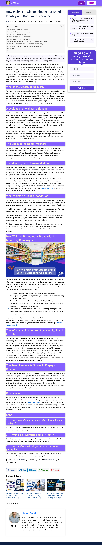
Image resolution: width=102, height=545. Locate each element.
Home (8, 21)
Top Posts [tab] (88, 13)
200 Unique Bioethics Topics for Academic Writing (82, 41)
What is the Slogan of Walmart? (18, 30)
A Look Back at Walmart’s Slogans (19, 32)
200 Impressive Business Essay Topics (82, 34)
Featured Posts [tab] (75, 13)
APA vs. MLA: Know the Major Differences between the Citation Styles (82, 20)
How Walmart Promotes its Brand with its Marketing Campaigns (28, 41)
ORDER (91, 3)
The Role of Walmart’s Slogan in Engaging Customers (25, 46)
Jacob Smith (20, 460)
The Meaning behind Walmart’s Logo (19, 37)
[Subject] (82, 75)
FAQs (10, 51)
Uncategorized (49, 460)
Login (81, 3)
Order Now (81, 88)
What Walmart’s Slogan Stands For (19, 39)
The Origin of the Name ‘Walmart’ (18, 34)
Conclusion (11, 48)
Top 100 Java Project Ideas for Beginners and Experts (82, 27)
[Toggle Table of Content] (61, 27)
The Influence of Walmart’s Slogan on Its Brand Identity (25, 44)
